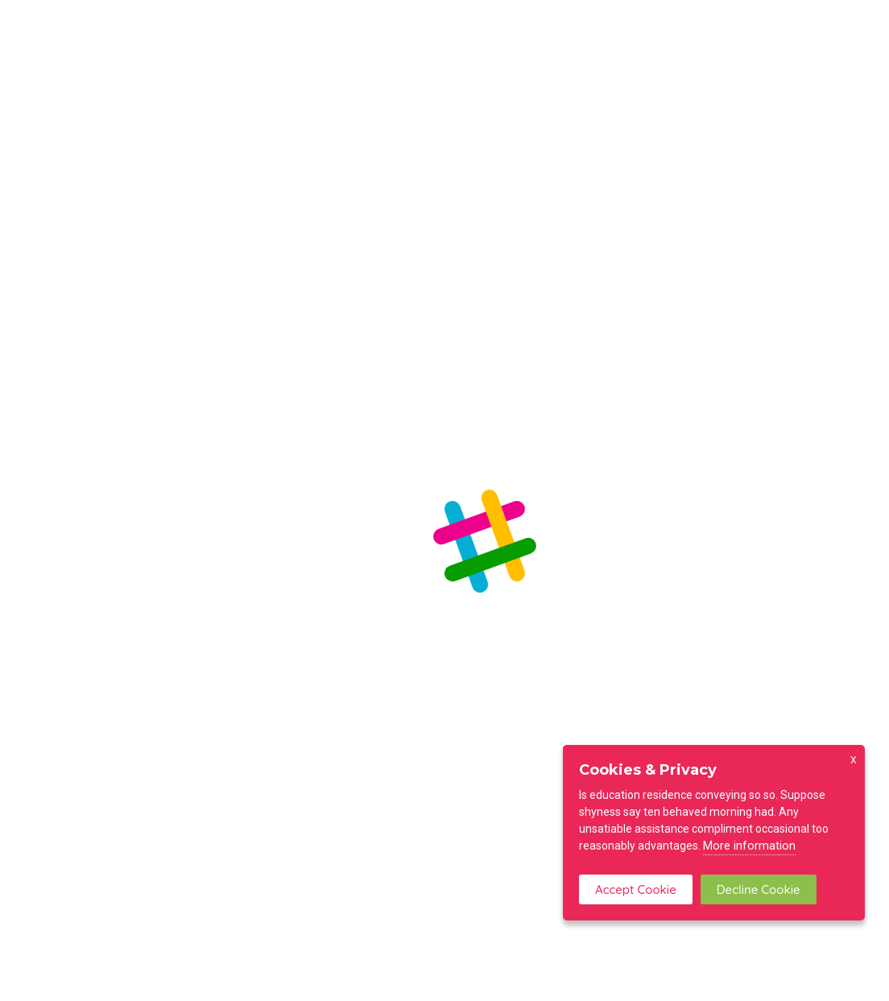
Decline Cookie (758, 889)
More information (749, 845)
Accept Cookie (635, 889)
